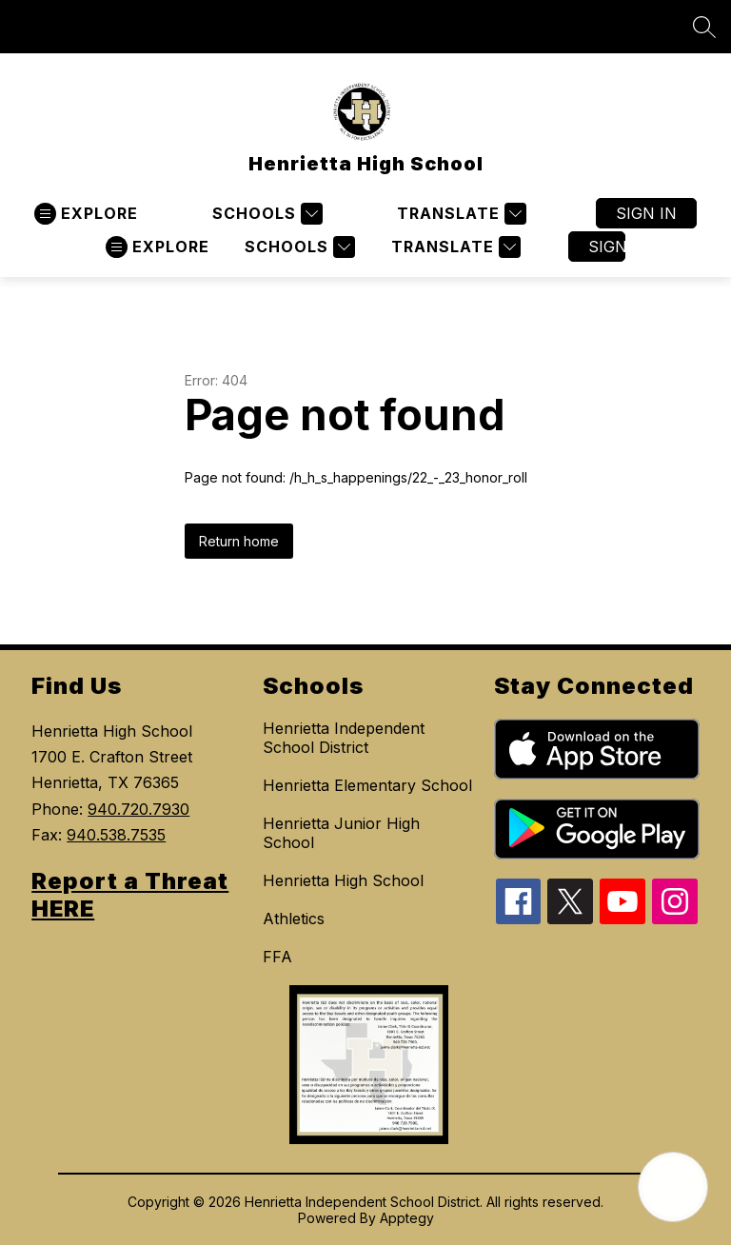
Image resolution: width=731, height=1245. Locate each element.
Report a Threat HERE (129, 894)
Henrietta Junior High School (341, 833)
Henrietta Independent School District (344, 738)
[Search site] (704, 26)
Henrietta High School (343, 880)
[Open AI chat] (672, 1186)
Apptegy (407, 1218)
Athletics (294, 918)
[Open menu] (86, 214)
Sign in (646, 213)
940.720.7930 (138, 809)
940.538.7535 (116, 834)
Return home (239, 541)
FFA (277, 956)
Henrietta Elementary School (367, 785)
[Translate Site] (459, 214)
